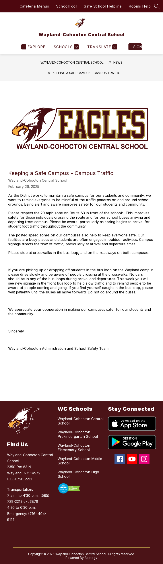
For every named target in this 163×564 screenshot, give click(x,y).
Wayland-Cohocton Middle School (80, 460)
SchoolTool (66, 6)
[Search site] (156, 6)
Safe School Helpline (103, 6)
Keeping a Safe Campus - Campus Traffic (86, 73)
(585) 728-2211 (19, 479)
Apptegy (91, 558)
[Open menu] (33, 47)
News (117, 62)
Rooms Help (140, 6)
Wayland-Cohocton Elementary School (74, 447)
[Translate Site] (101, 47)
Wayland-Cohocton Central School (72, 62)
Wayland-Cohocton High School (78, 474)
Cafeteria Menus (34, 6)
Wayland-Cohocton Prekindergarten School (78, 434)
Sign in (137, 47)
